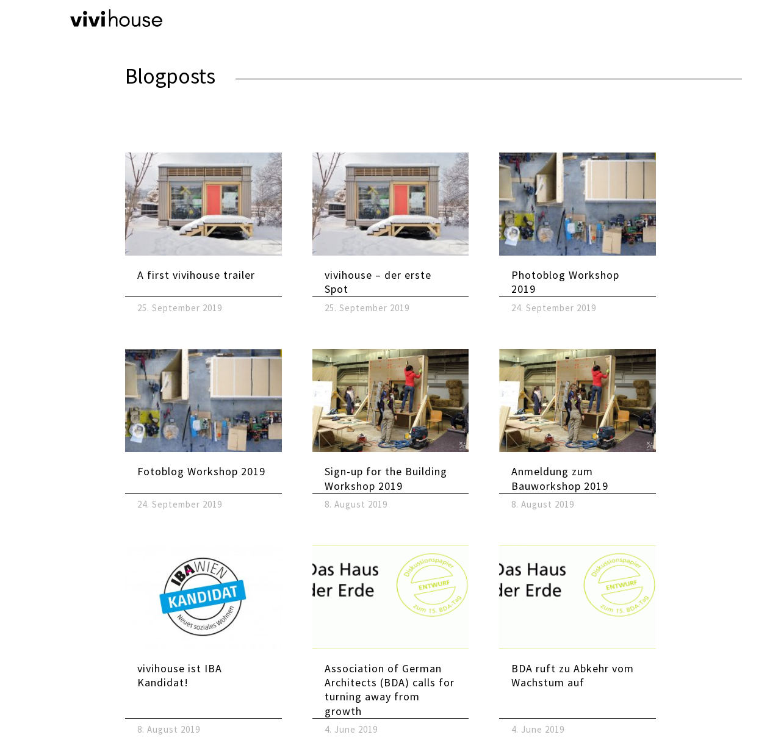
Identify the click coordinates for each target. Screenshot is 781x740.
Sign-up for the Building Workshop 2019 (386, 478)
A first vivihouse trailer (196, 275)
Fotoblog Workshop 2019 (201, 471)
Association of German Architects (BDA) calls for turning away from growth (390, 689)
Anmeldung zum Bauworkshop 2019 (559, 478)
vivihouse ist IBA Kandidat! (179, 675)
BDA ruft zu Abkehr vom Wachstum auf (572, 675)
